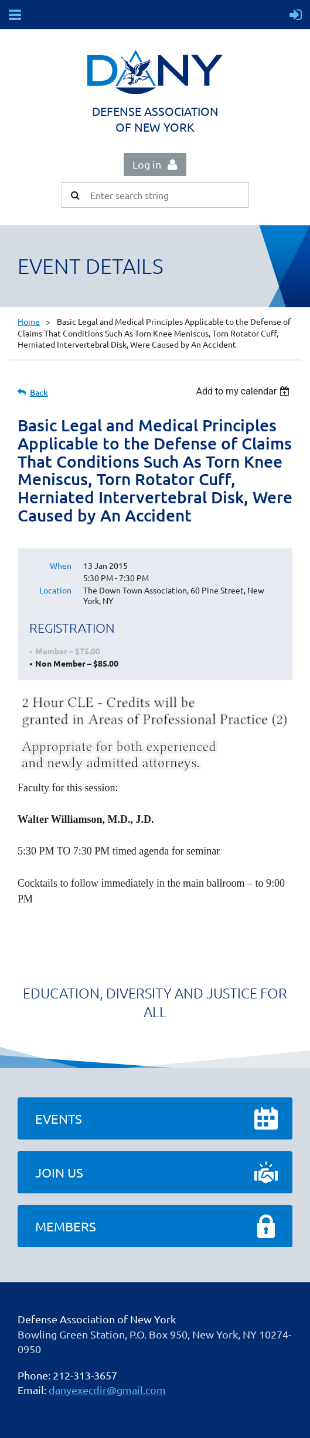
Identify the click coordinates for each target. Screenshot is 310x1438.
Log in (146, 164)
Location (55, 590)
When (60, 565)
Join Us (59, 1172)
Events (58, 1118)
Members (65, 1226)
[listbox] (244, 391)
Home (29, 321)
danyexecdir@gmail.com (107, 1390)
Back (39, 392)
